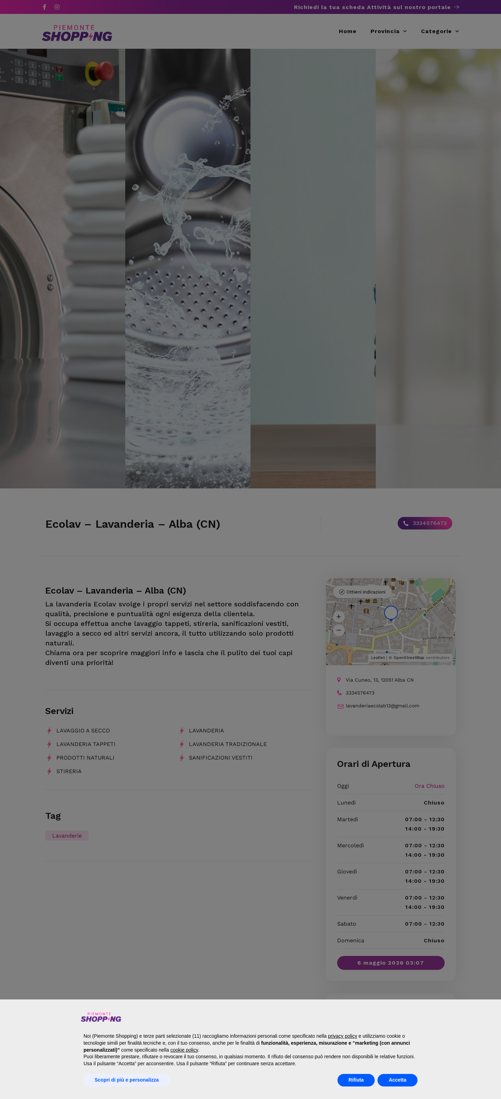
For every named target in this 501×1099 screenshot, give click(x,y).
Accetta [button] (397, 1080)
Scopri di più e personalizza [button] (127, 1080)
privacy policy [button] (342, 1036)
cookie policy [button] (184, 1050)
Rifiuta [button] (356, 1080)
